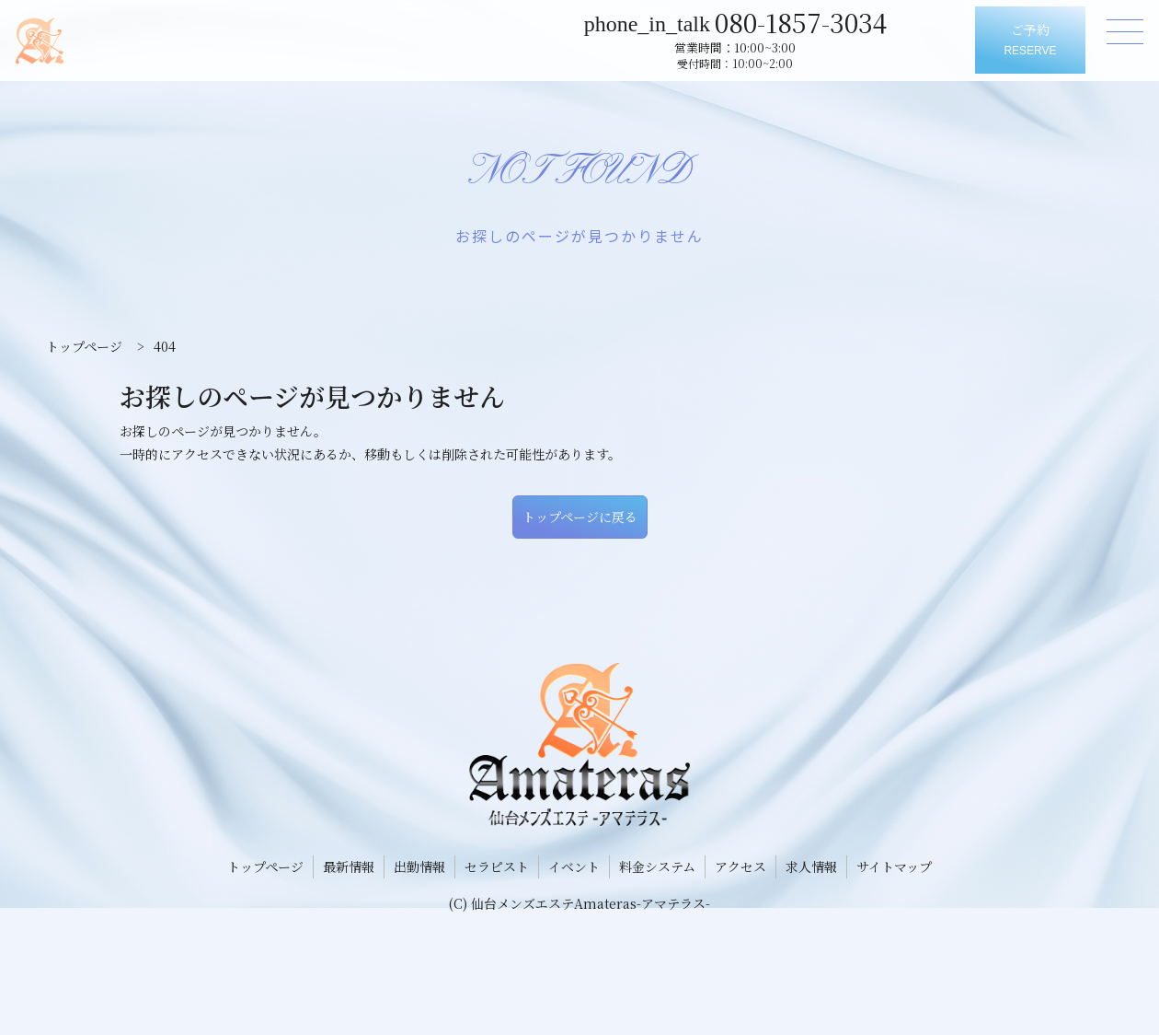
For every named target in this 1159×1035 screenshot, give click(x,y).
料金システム (657, 866)
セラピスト (497, 866)
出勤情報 (419, 866)
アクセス (740, 866)
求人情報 (811, 866)
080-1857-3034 (809, 20)
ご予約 (1030, 41)
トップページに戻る (579, 516)
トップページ (265, 866)
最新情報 (348, 866)
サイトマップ (894, 866)
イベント (574, 866)
